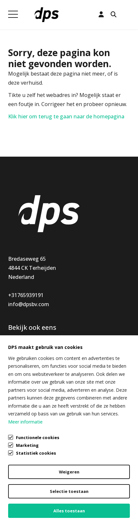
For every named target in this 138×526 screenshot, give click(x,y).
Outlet (16, 380)
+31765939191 (26, 295)
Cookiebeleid (24, 505)
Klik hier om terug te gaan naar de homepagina (66, 116)
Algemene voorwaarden (37, 480)
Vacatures (81, 380)
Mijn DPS (80, 353)
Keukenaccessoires (31, 344)
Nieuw (16, 362)
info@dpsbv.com (28, 304)
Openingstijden (88, 362)
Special (16, 371)
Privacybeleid (24, 492)
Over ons (80, 371)
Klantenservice (87, 344)
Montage (19, 353)
